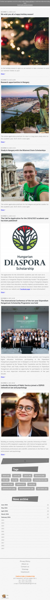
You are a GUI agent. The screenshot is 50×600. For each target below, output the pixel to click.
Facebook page (25, 289)
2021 (2, 531)
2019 (2, 537)
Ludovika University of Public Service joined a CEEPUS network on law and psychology (22, 386)
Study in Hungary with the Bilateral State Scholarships (23, 150)
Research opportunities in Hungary (15, 82)
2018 (2, 540)
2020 (2, 534)
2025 (2, 520)
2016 (2, 545)
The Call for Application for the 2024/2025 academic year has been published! (24, 219)
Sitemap (25, 569)
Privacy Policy (25, 561)
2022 (2, 528)
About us (25, 564)
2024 (2, 523)
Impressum (25, 572)
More (2, 74)
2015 (2, 548)
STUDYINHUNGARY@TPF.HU (27, 583)
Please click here (30, 1)
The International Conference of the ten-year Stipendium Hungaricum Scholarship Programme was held (24, 301)
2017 (2, 543)
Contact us (25, 567)
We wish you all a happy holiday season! (17, 14)
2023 (2, 526)
